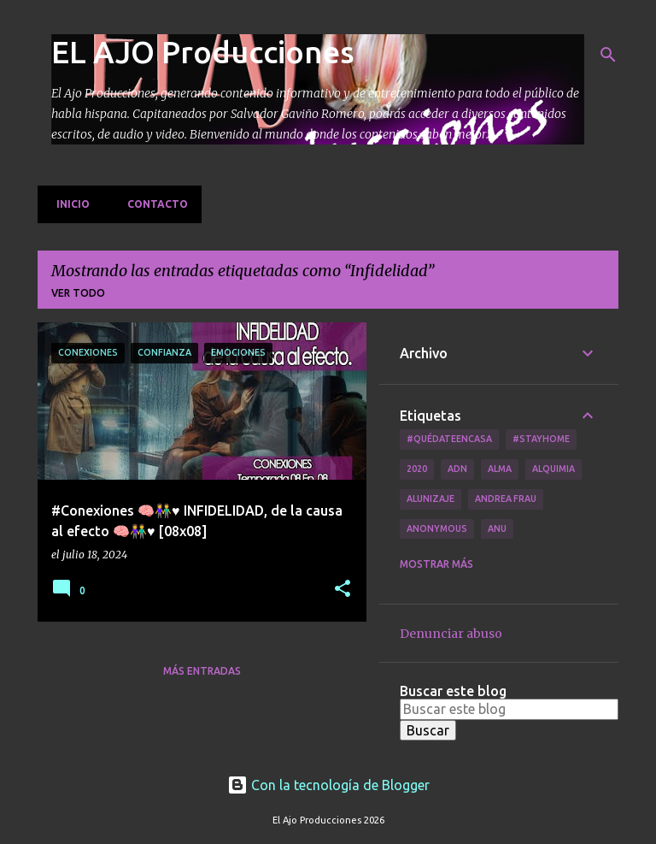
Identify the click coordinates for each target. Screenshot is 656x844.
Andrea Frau (505, 498)
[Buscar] (608, 54)
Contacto (152, 204)
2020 (417, 468)
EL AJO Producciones (202, 51)
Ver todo (78, 292)
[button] (342, 589)
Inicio (68, 204)
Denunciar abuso (451, 633)
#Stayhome (541, 439)
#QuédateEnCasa (449, 439)
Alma (500, 468)
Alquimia (553, 468)
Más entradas (202, 670)
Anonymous (437, 528)
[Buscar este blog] (509, 709)
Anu (497, 528)
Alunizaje (430, 498)
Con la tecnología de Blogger (328, 785)
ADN (457, 468)
